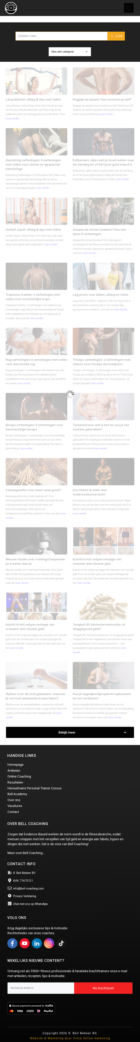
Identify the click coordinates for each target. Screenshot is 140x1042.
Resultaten (15, 776)
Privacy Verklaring (24, 890)
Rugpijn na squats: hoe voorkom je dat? (102, 93)
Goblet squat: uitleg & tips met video (33, 223)
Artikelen (13, 764)
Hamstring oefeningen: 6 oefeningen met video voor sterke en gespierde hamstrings (33, 158)
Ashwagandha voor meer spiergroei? (33, 484)
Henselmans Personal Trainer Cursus (34, 782)
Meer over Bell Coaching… (26, 847)
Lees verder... (13, 112)
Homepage (15, 758)
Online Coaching (19, 770)
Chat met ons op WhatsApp (30, 898)
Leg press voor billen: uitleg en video (101, 288)
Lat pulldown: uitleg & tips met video (33, 93)
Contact (13, 806)
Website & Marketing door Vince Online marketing (70, 1032)
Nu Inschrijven (103, 982)
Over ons (13, 794)
